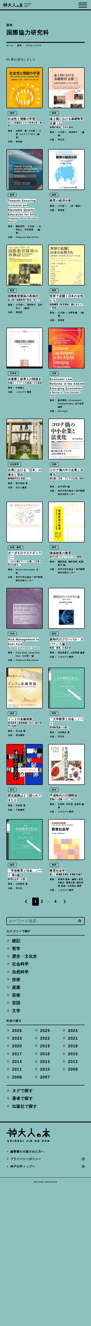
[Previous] (26, 1041)
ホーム (9, 45)
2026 (17, 1169)
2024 (73, 1169)
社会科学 (20, 1103)
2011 (17, 1208)
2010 (45, 1208)
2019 (45, 1185)
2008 (17, 1216)
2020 (17, 1185)
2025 (45, 1169)
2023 (17, 1177)
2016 (45, 1193)
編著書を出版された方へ (27, 1290)
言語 (16, 1142)
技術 (16, 1118)
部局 (19, 45)
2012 (73, 1200)
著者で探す (22, 1238)
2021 (73, 1177)
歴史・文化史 (24, 1095)
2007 (45, 1216)
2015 (73, 1193)
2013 (45, 1200)
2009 (73, 1208)
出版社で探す (24, 1245)
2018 (73, 1185)
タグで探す (22, 1230)
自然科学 (20, 1111)
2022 (45, 1177)
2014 (17, 1200)
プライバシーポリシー (25, 1298)
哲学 (16, 1088)
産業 (16, 1126)
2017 (17, 1193)
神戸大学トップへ (22, 1306)
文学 (16, 1150)
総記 (16, 1080)
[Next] (65, 1041)
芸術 (16, 1134)
